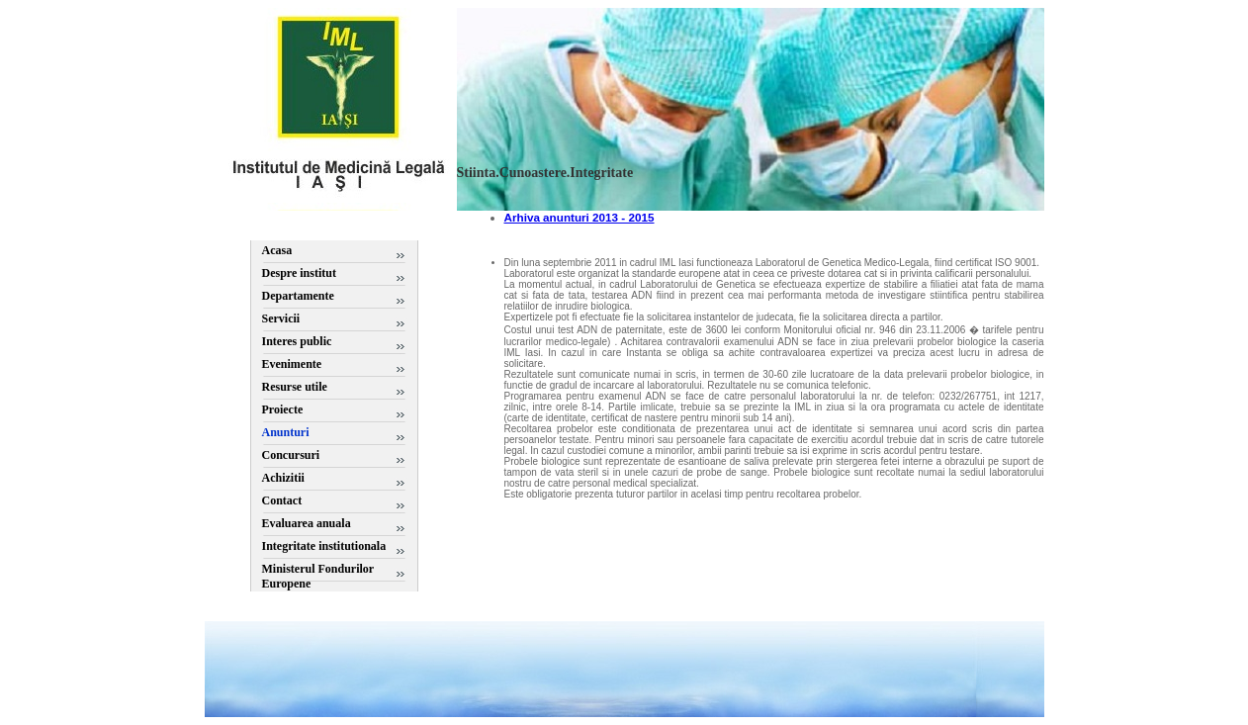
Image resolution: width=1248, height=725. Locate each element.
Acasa (277, 250)
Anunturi (286, 432)
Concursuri (291, 455)
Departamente (298, 296)
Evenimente (292, 364)
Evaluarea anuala (306, 523)
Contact (282, 500)
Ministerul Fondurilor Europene (318, 576)
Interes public (297, 341)
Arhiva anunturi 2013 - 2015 (579, 217)
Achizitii (283, 478)
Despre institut (299, 273)
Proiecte (283, 409)
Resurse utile (294, 387)
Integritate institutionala (324, 546)
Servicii (281, 318)
